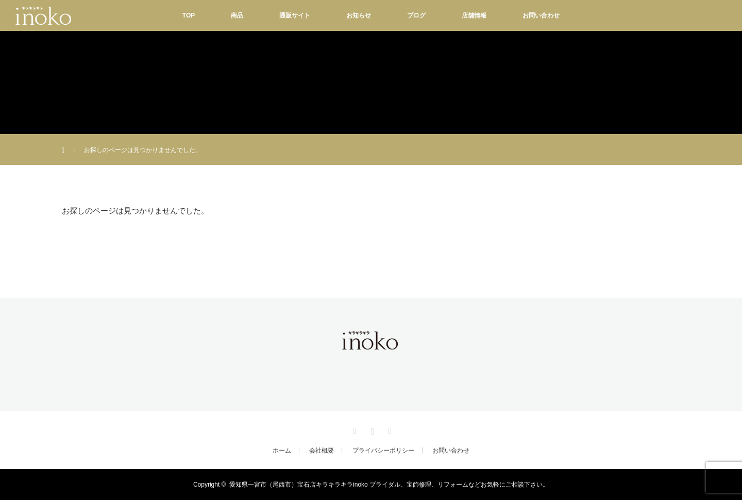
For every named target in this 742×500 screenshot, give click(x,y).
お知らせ (358, 15)
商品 (237, 15)
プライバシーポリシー (383, 450)
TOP (188, 15)
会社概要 (321, 450)
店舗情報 (474, 15)
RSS (388, 429)
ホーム (282, 450)
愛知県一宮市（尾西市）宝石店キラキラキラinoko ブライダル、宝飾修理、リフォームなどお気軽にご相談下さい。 (389, 484)
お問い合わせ (541, 15)
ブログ (416, 15)
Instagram (371, 429)
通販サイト (294, 15)
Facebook (353, 429)
